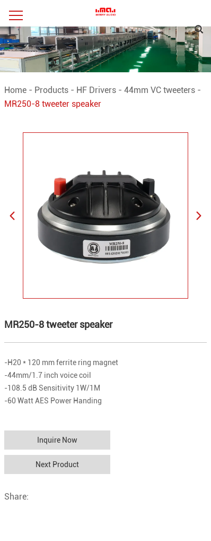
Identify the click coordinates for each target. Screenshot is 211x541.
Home (15, 90)
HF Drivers (96, 90)
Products (51, 90)
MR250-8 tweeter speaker (52, 104)
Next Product (57, 464)
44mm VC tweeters (159, 90)
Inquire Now (57, 440)
